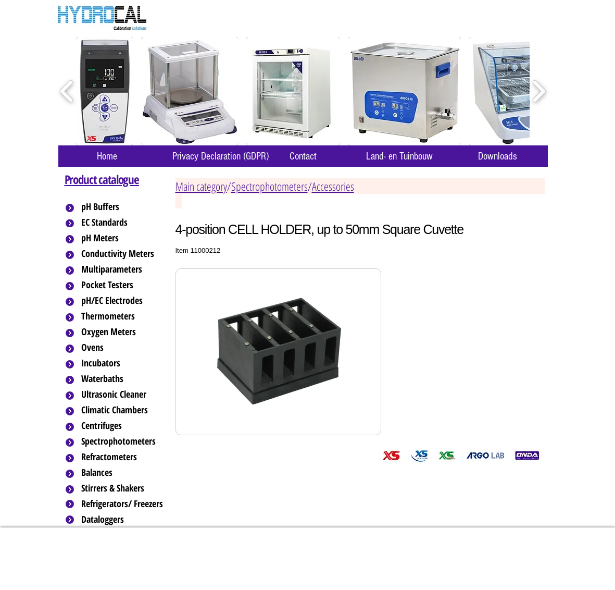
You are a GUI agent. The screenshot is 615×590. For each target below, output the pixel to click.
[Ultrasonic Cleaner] (123, 394)
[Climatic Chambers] (123, 410)
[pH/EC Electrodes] (123, 301)
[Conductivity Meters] (126, 254)
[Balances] (123, 473)
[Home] (107, 156)
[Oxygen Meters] (123, 332)
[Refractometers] (123, 457)
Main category (201, 186)
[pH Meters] (123, 238)
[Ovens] (123, 347)
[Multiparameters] (123, 269)
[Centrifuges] (123, 426)
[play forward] (538, 91)
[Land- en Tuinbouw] (399, 156)
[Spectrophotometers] (127, 441)
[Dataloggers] (123, 519)
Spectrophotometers (269, 186)
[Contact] (303, 156)
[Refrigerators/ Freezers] (123, 504)
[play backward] (67, 91)
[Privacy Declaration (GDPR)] (220, 156)
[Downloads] (498, 156)
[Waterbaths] (123, 379)
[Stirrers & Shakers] (123, 488)
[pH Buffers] (123, 207)
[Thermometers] (123, 316)
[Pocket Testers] (123, 285)
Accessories (333, 186)
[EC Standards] (123, 222)
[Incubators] (123, 363)
